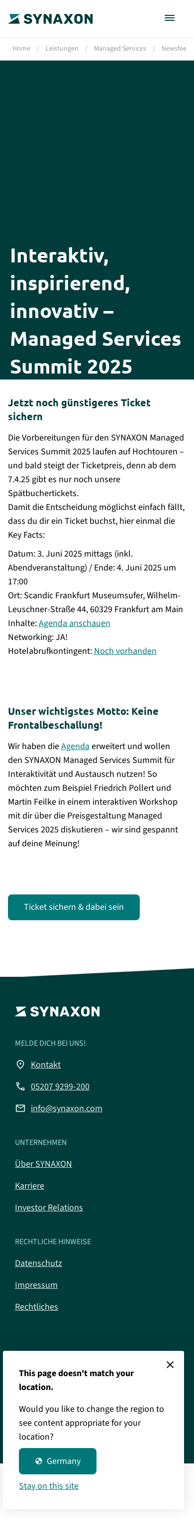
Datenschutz (38, 1263)
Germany (58, 1461)
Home (21, 49)
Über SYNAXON (43, 1164)
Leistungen (62, 49)
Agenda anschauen (74, 623)
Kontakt (38, 1064)
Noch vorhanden (125, 651)
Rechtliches (36, 1307)
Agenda (75, 746)
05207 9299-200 (52, 1086)
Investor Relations (49, 1208)
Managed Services (120, 49)
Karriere (29, 1186)
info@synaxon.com (58, 1108)
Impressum (36, 1285)
